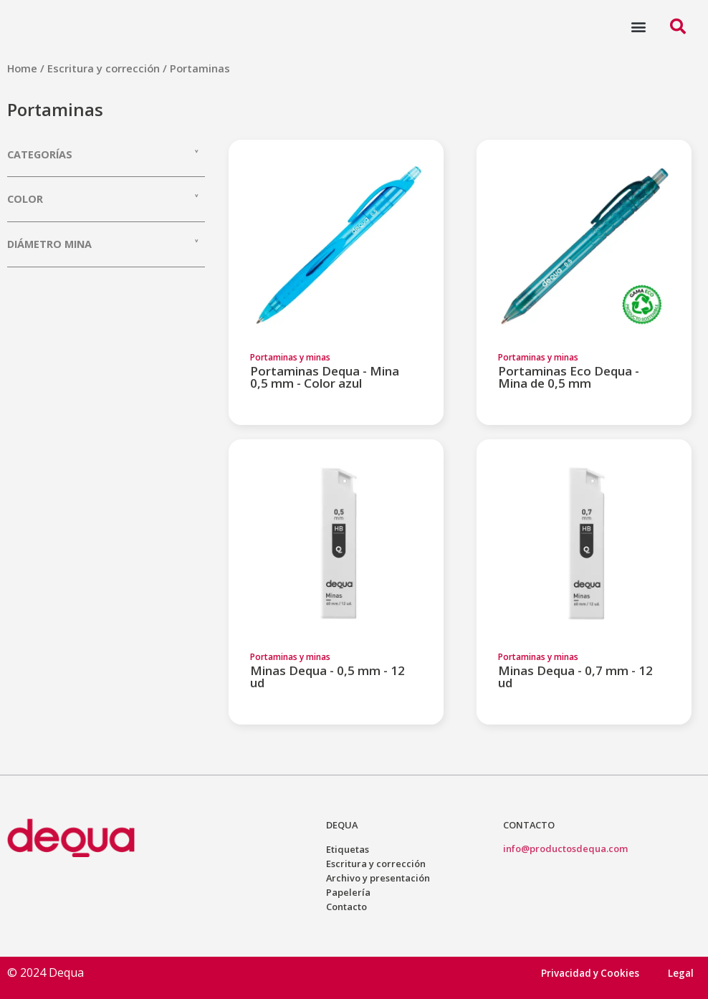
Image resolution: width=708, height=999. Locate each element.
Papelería (348, 892)
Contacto (346, 906)
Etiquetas (347, 849)
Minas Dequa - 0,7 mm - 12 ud (575, 676)
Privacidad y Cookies (589, 973)
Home (22, 68)
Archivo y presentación (378, 877)
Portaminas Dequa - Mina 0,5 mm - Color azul (324, 377)
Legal (681, 973)
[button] (638, 26)
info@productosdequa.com (565, 848)
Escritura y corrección (103, 68)
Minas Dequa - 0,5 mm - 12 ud (327, 676)
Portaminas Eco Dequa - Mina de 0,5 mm (568, 377)
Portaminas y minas (290, 357)
